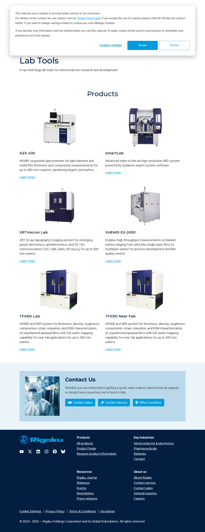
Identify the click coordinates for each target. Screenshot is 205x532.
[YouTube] (22, 451)
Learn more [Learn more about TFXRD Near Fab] (113, 349)
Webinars (83, 483)
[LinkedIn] (38, 451)
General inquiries (145, 493)
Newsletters (85, 493)
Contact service (145, 483)
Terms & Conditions (82, 511)
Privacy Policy (55, 511)
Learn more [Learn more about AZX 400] (27, 177)
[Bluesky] (63, 451)
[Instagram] (46, 451)
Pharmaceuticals (145, 448)
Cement (139, 459)
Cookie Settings (30, 511)
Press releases (87, 498)
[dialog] (102, 31)
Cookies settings (111, 45)
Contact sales (143, 488)
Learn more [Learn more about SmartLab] (113, 172)
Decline (174, 45)
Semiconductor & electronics (154, 443)
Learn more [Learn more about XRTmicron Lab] (27, 261)
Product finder (86, 448)
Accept (142, 45)
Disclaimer (107, 511)
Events (81, 488)
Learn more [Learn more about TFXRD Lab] (27, 349)
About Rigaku (143, 477)
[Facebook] (55, 451)
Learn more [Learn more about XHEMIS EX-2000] (113, 261)
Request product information (96, 454)
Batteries (140, 454)
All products (85, 443)
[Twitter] (30, 451)
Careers (139, 498)
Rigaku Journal (87, 477)
